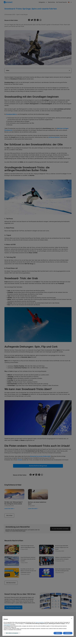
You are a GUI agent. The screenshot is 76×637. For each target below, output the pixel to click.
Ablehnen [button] (58, 633)
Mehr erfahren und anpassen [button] (12, 633)
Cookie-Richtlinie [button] (7, 624)
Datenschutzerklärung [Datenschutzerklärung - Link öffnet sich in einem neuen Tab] (40, 622)
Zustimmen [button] (67, 633)
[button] (72, 618)
